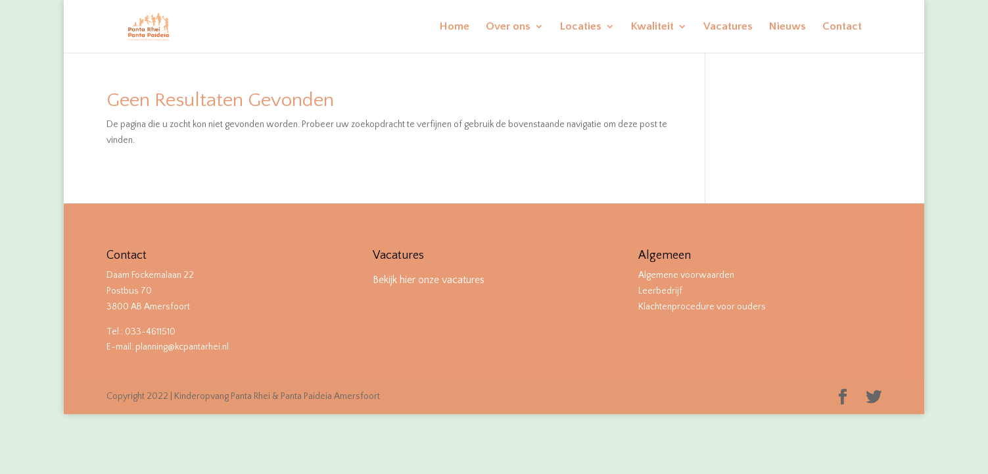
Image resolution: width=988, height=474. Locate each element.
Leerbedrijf (660, 291)
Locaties (580, 27)
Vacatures (728, 27)
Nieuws (787, 27)
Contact (842, 27)
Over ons (508, 27)
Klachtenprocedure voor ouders (702, 307)
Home (454, 27)
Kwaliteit (652, 27)
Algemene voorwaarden (686, 275)
